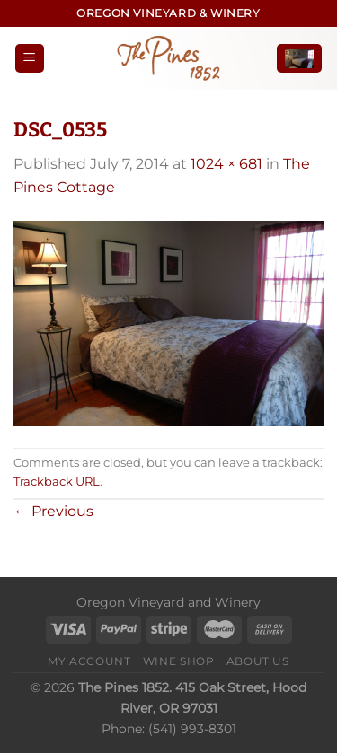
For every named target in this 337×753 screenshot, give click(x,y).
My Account (89, 661)
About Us (257, 661)
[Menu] (29, 59)
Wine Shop (179, 661)
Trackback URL (56, 481)
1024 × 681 (226, 163)
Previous (53, 511)
